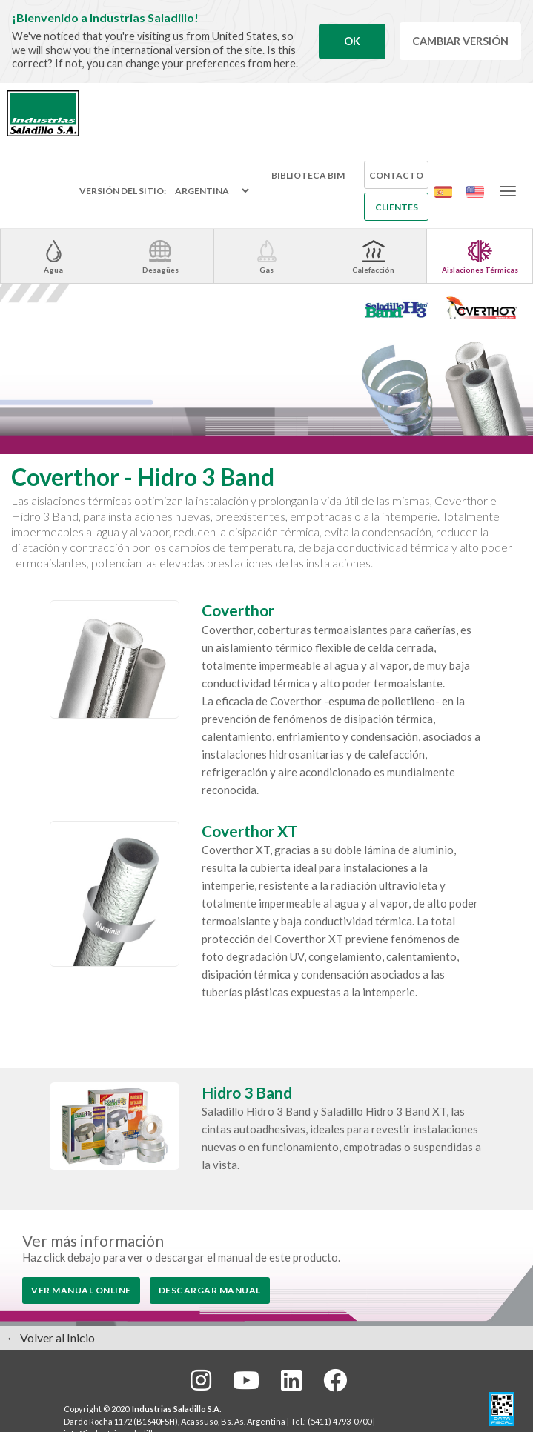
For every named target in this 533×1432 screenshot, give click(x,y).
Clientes (396, 207)
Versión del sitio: (122, 191)
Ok (352, 41)
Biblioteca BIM (308, 175)
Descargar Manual (210, 1290)
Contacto (396, 175)
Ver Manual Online (81, 1290)
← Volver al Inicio (50, 1338)
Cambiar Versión (460, 41)
